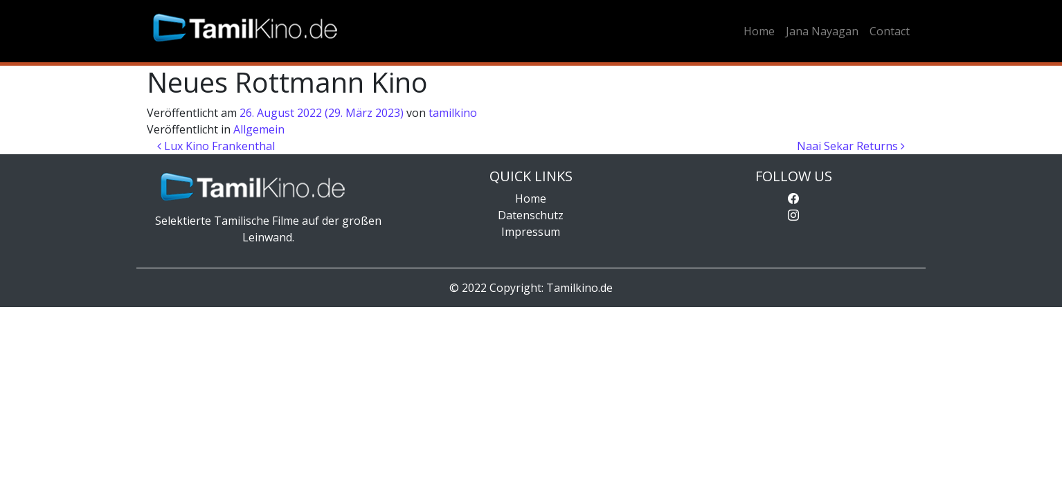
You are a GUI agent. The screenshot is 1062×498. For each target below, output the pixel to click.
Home (759, 31)
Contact (890, 31)
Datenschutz (531, 215)
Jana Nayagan (822, 31)
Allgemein (259, 129)
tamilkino (453, 112)
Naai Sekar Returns (851, 146)
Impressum (530, 231)
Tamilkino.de (579, 287)
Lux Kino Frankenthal (216, 146)
